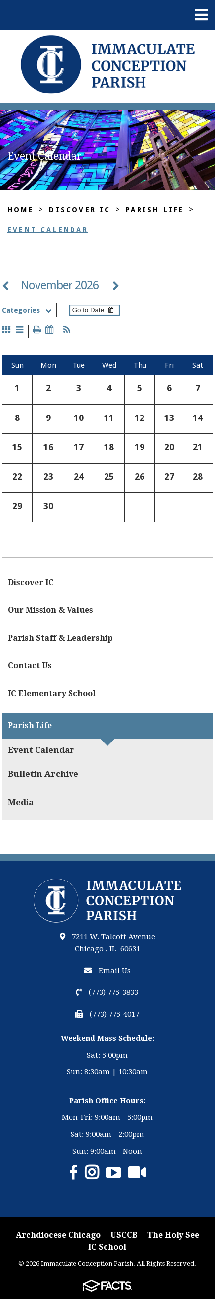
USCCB (124, 1235)
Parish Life (155, 210)
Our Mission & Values (50, 610)
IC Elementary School (52, 693)
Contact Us (30, 665)
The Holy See (173, 1235)
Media (21, 802)
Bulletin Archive (43, 774)
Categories (29, 310)
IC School (107, 1247)
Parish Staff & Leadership (60, 638)
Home (20, 210)
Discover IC (79, 210)
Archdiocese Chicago (58, 1235)
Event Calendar (47, 229)
